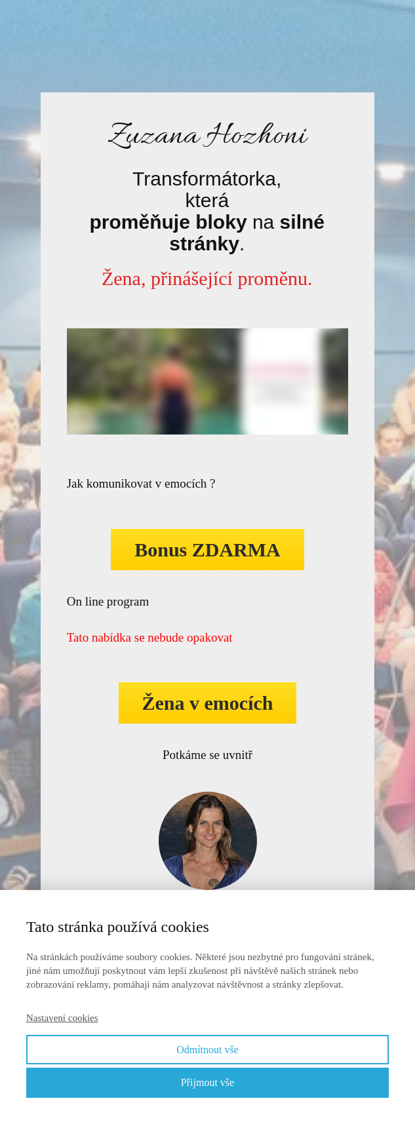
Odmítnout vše (207, 1049)
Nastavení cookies (62, 1018)
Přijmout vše (207, 1082)
